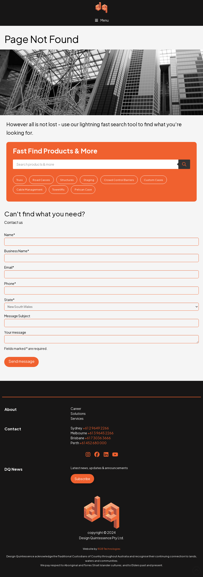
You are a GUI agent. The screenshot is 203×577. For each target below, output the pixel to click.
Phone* (101, 287)
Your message (101, 335)
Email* (101, 271)
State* (101, 303)
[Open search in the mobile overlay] (101, 164)
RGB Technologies (109, 548)
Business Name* (101, 254)
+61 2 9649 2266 (96, 428)
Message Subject (101, 319)
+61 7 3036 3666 (98, 438)
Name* (101, 238)
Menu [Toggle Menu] (101, 20)
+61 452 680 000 (93, 443)
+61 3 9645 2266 (101, 433)
